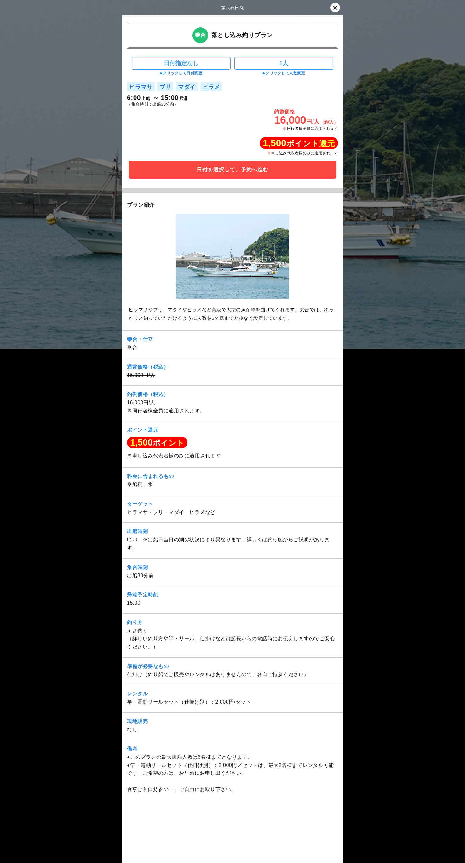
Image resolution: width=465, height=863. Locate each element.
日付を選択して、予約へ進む (232, 170)
